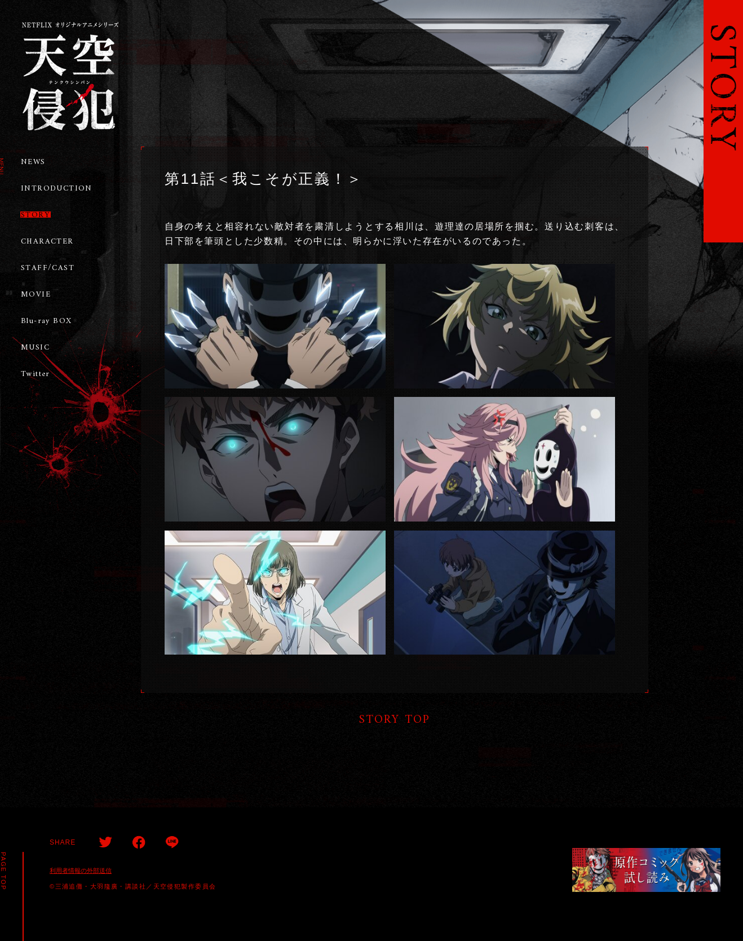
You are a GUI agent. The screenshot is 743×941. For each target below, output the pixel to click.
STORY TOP (394, 720)
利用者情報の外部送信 (81, 870)
